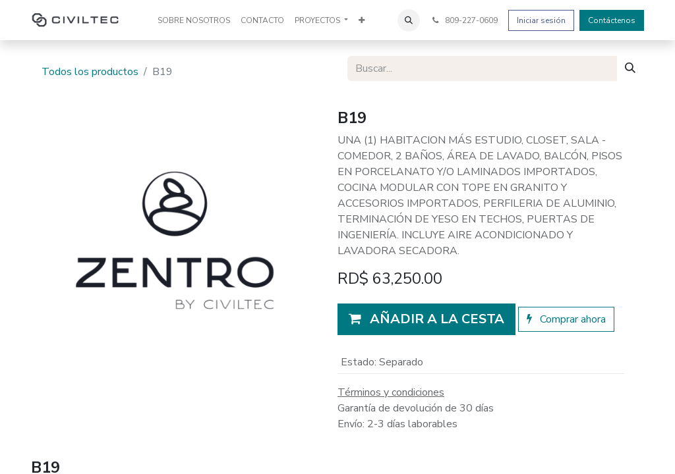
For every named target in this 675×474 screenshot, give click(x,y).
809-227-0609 (464, 20)
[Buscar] (630, 68)
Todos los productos (90, 72)
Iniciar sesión (541, 20)
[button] (408, 20)
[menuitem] (193, 20)
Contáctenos (611, 20)
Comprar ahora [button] (566, 319)
